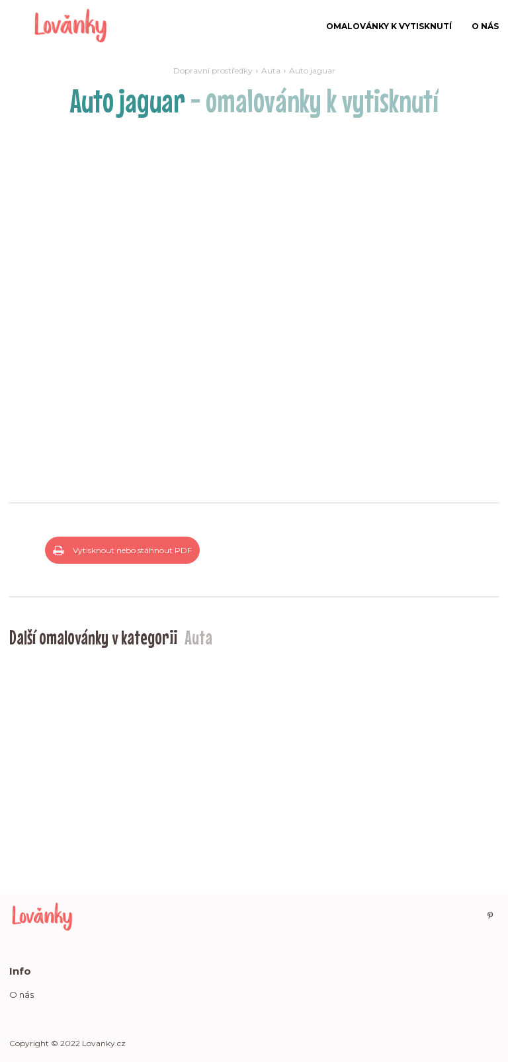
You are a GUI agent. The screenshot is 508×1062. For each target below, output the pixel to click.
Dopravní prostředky (213, 70)
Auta (270, 70)
